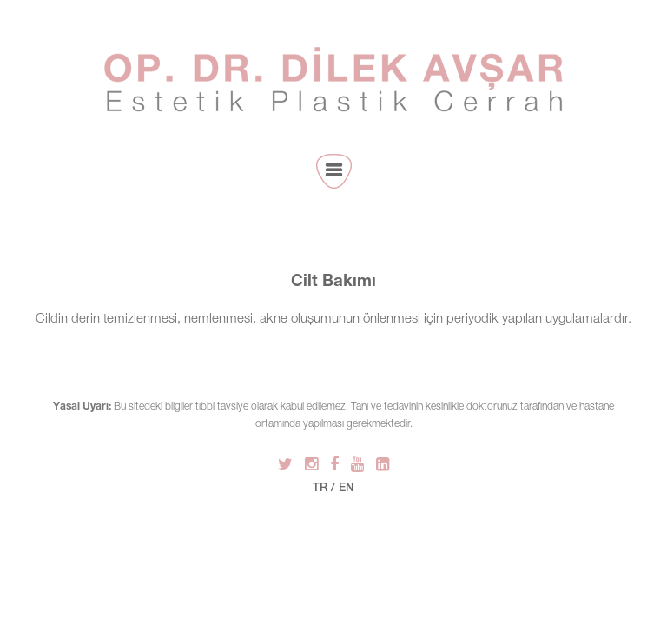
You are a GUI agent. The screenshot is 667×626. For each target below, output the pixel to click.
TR (320, 489)
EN (346, 489)
